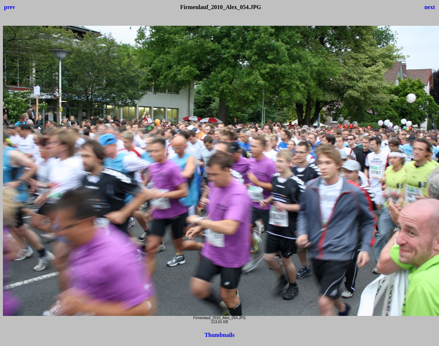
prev (9, 7)
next (429, 7)
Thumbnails (220, 335)
